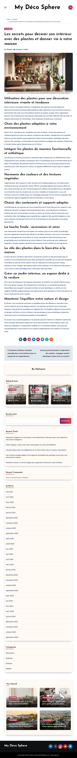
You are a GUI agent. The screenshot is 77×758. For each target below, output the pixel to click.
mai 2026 (9, 492)
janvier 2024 (10, 616)
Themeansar (54, 755)
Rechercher (11, 414)
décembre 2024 (12, 575)
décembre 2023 (12, 622)
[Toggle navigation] (5, 7)
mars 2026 (10, 502)
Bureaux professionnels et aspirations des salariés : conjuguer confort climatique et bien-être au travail (55, 353)
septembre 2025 (12, 533)
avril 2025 (9, 559)
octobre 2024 (11, 585)
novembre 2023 (12, 627)
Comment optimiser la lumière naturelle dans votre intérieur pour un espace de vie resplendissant (21, 353)
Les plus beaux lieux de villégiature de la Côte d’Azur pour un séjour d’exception (36, 450)
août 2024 (10, 596)
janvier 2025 (10, 570)
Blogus (44, 755)
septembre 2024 (12, 590)
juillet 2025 (10, 544)
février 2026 (10, 507)
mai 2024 (9, 601)
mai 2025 (9, 554)
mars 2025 (10, 565)
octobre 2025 (11, 528)
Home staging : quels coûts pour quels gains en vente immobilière (31, 445)
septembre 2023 (12, 637)
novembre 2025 (12, 523)
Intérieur (8, 29)
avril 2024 (9, 606)
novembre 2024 (12, 580)
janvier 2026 (10, 513)
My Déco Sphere (37, 7)
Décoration (10, 653)
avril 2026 (9, 497)
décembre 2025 (12, 518)
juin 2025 (9, 549)
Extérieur (9, 658)
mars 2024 (10, 611)
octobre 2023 (11, 632)
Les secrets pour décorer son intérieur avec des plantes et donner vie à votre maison (38, 39)
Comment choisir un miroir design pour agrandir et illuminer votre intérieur (34, 462)
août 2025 (10, 539)
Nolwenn (10, 49)
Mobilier (9, 669)
